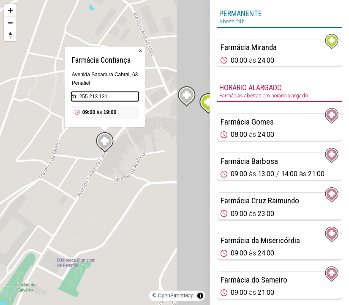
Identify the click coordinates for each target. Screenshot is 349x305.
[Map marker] (208, 103)
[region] (105, 152)
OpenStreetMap (176, 296)
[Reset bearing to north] (10, 35)
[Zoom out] (10, 23)
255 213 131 (93, 97)
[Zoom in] (10, 10)
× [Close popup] (140, 50)
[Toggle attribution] (200, 296)
